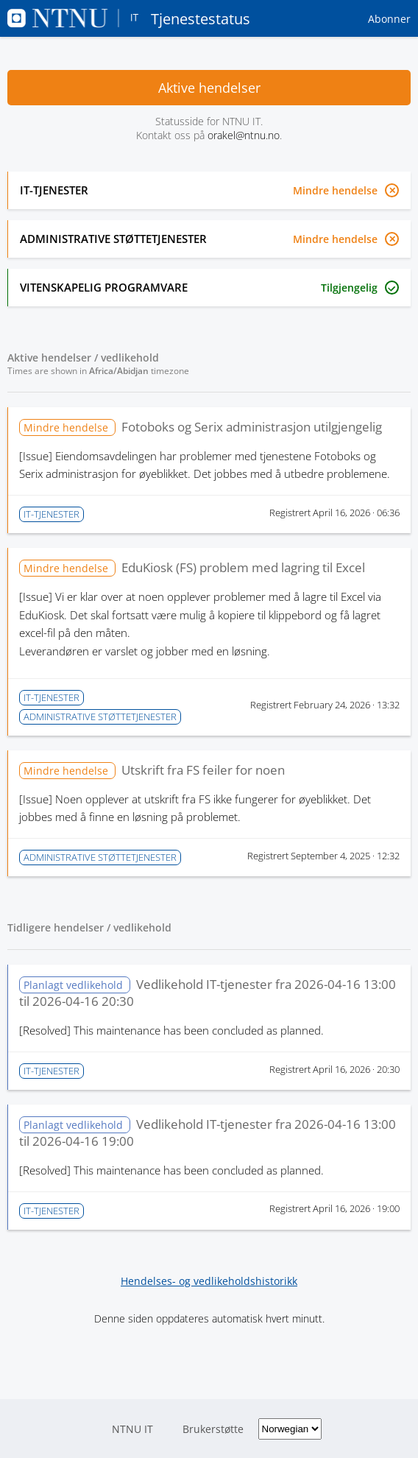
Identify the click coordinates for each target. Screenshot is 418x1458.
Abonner (389, 19)
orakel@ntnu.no (244, 135)
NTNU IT (132, 1429)
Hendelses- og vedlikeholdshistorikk (209, 1281)
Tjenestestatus (128, 18)
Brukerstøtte (213, 1429)
